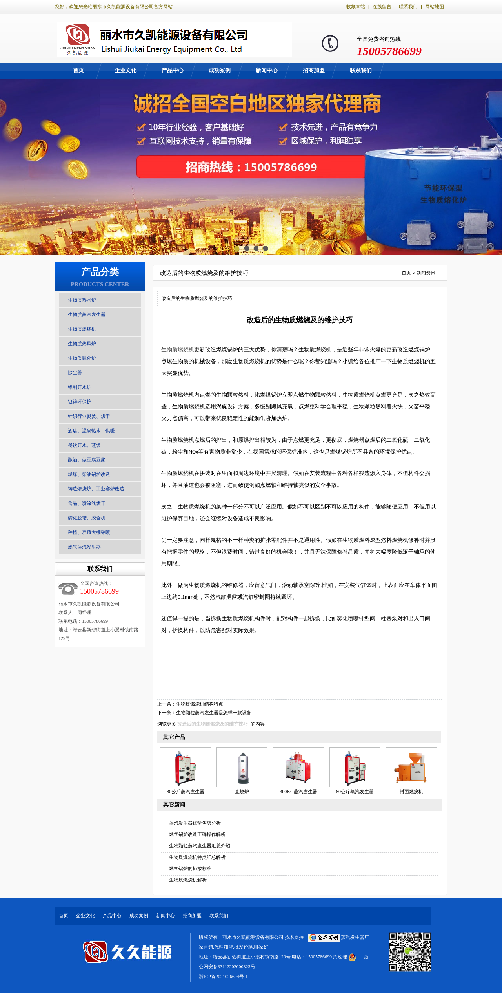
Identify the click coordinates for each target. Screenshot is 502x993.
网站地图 (434, 6)
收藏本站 (355, 6)
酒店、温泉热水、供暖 (91, 430)
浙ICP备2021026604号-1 (223, 976)
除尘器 (75, 372)
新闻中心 (267, 70)
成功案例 (220, 70)
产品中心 (173, 70)
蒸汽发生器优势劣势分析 (195, 823)
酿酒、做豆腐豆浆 (86, 460)
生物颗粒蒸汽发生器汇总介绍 (199, 846)
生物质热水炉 (82, 300)
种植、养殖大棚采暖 (89, 532)
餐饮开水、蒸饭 (84, 445)
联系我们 (408, 6)
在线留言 (382, 6)
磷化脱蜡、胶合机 (86, 518)
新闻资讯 (426, 273)
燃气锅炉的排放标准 (190, 868)
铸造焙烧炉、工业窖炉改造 (96, 489)
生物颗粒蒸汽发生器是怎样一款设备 (213, 712)
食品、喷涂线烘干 (86, 503)
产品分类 (100, 272)
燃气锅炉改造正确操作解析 (197, 834)
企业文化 (125, 70)
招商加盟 (314, 70)
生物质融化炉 (82, 358)
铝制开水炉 (79, 387)
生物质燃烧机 (82, 329)
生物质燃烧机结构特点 (199, 704)
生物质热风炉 (82, 343)
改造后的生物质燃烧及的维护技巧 (212, 724)
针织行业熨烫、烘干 (89, 416)
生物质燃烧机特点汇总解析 (197, 857)
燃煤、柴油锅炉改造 (89, 474)
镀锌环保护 (79, 401)
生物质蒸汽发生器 (86, 314)
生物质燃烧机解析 (188, 880)
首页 (78, 70)
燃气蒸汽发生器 (84, 547)
